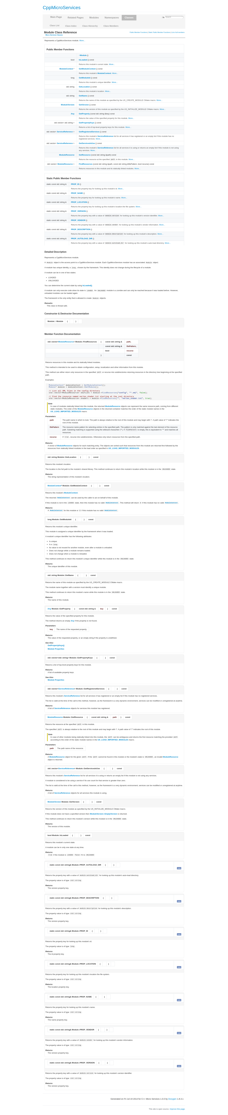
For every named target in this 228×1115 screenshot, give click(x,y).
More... (82, 40)
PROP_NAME (77, 193)
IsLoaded (83, 60)
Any (72, 114)
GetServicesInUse (87, 143)
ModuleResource (66, 155)
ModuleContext (66, 69)
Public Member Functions (138, 32)
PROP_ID (75, 184)
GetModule (90, 387)
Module (52, 387)
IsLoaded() (87, 285)
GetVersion (84, 105)
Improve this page (177, 1109)
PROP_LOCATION (79, 202)
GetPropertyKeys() (56, 645)
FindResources (85, 164)
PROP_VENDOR (78, 220)
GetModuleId (84, 78)
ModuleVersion (67, 105)
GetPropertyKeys (86, 123)
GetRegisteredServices (89, 132)
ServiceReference (65, 132)
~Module (83, 55)
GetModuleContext (87, 69)
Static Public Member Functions (159, 32)
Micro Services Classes (54, 35)
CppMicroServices (62, 7)
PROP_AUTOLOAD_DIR (81, 238)
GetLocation (84, 87)
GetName (83, 96)
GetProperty (84, 114)
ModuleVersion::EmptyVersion (103, 814)
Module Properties (56, 649)
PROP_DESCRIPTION (80, 229)
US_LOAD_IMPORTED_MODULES (65, 411)
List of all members (178, 32)
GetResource (85, 155)
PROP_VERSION (78, 211)
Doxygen (172, 1099)
